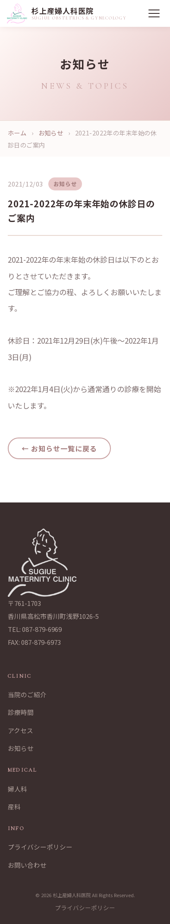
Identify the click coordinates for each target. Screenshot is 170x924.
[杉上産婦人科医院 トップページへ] (67, 13)
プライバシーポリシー (40, 846)
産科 (14, 806)
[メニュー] (154, 13)
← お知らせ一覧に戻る (59, 448)
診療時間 (21, 712)
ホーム (17, 132)
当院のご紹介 (27, 694)
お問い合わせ (27, 864)
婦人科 (17, 788)
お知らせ (50, 132)
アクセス (20, 730)
